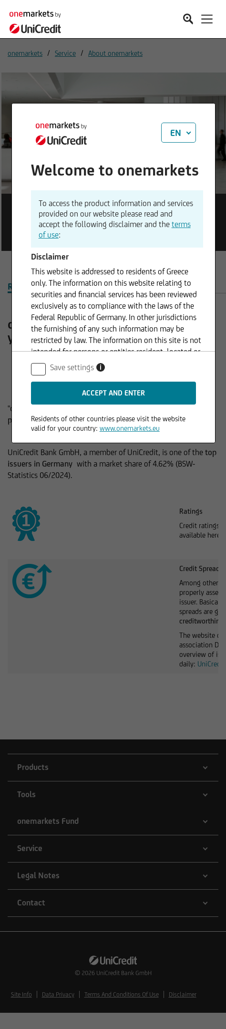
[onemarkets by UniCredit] (38, 20)
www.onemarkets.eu (130, 428)
